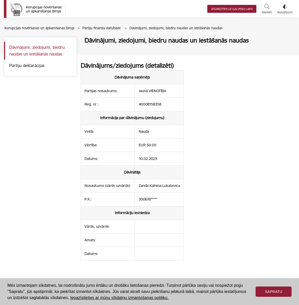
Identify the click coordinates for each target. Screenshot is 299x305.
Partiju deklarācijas (26, 65)
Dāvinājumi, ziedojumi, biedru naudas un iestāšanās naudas (37, 50)
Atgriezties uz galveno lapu (232, 9)
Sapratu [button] (273, 292)
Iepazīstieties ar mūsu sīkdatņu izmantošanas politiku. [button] (119, 298)
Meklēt (267, 9)
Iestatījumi (285, 9)
